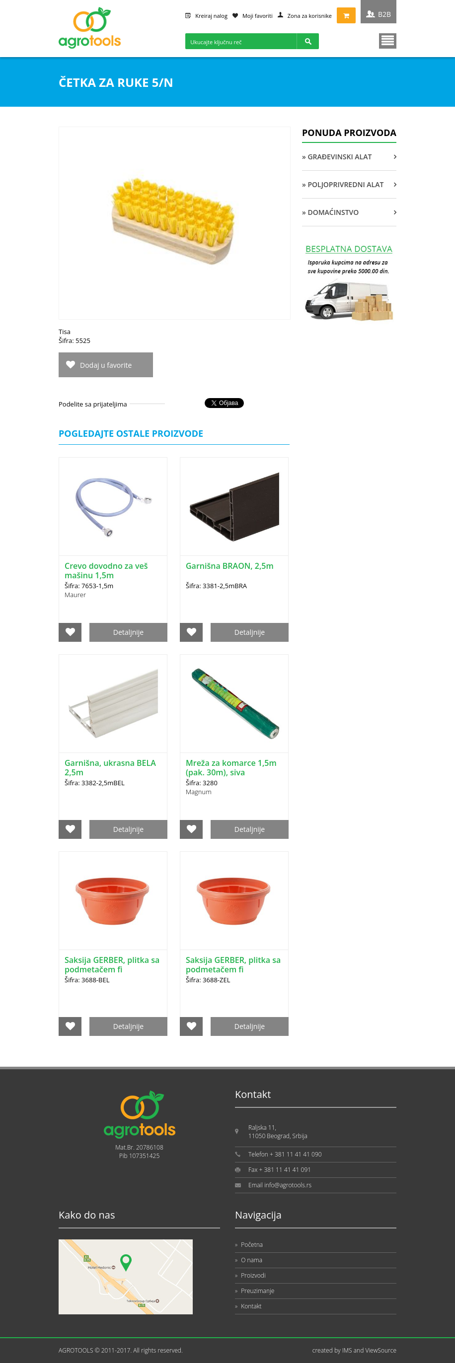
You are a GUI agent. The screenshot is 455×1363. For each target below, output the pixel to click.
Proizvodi (250, 1275)
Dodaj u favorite (106, 365)
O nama (248, 1260)
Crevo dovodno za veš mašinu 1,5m (106, 570)
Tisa (65, 331)
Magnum (199, 791)
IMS (347, 1350)
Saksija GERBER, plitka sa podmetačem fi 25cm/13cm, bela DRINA (112, 969)
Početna (249, 1244)
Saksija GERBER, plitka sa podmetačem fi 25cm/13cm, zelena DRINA (233, 974)
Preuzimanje (254, 1291)
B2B (384, 14)
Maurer (75, 594)
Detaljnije (128, 632)
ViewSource (380, 1350)
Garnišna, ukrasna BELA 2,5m (110, 767)
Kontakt (248, 1306)
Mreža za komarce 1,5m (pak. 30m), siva (231, 767)
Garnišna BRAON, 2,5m (230, 565)
